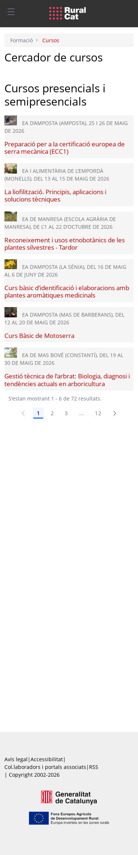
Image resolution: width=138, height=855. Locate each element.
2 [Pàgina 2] (52, 413)
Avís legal (16, 759)
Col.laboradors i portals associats (45, 766)
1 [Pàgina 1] (38, 413)
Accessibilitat (47, 759)
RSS (93, 766)
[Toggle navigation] (11, 11)
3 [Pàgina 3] (66, 413)
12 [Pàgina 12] (98, 413)
